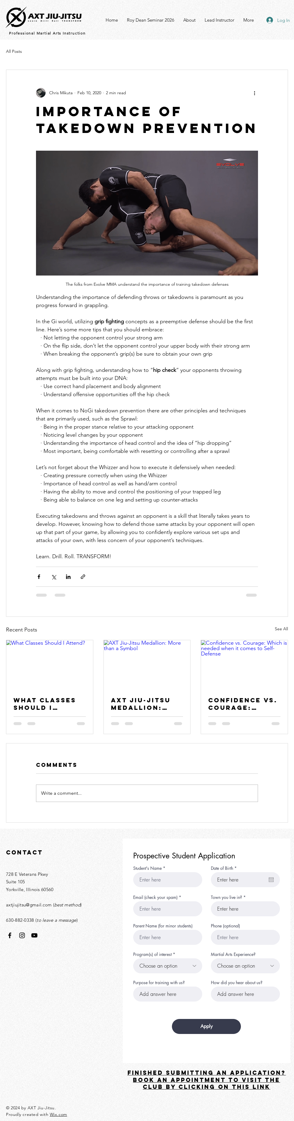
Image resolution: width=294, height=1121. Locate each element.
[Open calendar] (271, 879)
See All (281, 628)
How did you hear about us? (236, 983)
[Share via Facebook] (39, 577)
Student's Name (147, 868)
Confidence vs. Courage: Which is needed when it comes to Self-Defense (243, 703)
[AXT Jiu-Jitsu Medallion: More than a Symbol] (147, 664)
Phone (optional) (225, 926)
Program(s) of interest (152, 954)
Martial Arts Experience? (233, 954)
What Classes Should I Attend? (45, 703)
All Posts (14, 51)
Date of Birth (225, 868)
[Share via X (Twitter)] (53, 577)
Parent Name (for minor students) (163, 926)
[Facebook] (10, 935)
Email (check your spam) (155, 897)
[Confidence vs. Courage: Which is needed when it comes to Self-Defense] (244, 664)
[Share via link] (83, 577)
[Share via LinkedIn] (68, 577)
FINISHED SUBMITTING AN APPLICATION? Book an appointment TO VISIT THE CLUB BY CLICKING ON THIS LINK (207, 1080)
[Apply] (206, 1026)
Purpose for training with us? (159, 983)
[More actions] (254, 92)
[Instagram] (22, 935)
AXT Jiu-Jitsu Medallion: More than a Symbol (141, 703)
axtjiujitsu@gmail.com (29, 905)
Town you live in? (226, 897)
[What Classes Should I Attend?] (49, 664)
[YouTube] (34, 935)
